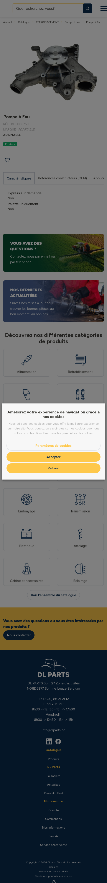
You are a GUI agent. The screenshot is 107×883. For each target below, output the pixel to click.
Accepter (53, 456)
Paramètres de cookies (53, 445)
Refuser (54, 468)
